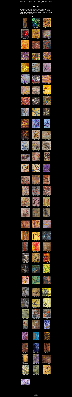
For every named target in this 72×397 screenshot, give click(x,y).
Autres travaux (32, 2)
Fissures (35, 1)
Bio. (42, 2)
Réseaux (30, 1)
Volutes (50, 1)
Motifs (43, 1)
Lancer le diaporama (36, 16)
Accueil (21, 1)
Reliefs (46, 1)
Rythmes (26, 1)
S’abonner (49, 16)
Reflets (39, 1)
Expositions (38, 2)
